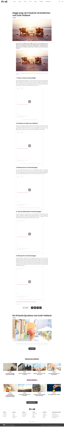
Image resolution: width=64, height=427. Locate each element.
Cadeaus (23, 416)
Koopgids (41, 1)
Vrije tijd (14, 17)
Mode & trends (24, 413)
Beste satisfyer (54, 417)
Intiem (34, 417)
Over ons (45, 425)
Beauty (20, 1)
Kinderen (4, 416)
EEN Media (12, 425)
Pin (37, 308)
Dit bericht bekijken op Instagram (22, 104)
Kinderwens (5, 413)
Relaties (34, 416)
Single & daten (35, 413)
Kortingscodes (48, 1)
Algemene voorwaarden (54, 425)
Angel (25, 317)
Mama (15, 1)
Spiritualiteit (45, 415)
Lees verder (32, 348)
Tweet (35, 308)
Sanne (25, 17)
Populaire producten (56, 412)
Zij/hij (33, 415)
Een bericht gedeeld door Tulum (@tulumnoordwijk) (30, 119)
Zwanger (4, 415)
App (40, 308)
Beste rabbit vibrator (55, 415)
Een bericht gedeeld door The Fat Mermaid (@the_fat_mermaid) (30, 251)
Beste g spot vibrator (55, 416)
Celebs (44, 416)
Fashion (25, 1)
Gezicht (13, 415)
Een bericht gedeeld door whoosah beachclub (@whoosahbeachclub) (29, 299)
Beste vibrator (54, 413)
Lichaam (13, 417)
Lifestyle (35, 1)
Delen (32, 308)
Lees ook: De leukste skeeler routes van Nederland (26, 301)
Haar (13, 413)
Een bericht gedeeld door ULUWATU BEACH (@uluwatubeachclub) (29, 163)
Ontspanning (14, 416)
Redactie (42, 425)
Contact (59, 425)
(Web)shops (24, 415)
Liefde (30, 1)
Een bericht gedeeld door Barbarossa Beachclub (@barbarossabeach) (29, 207)
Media (44, 417)
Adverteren (48, 425)
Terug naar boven (31, 402)
